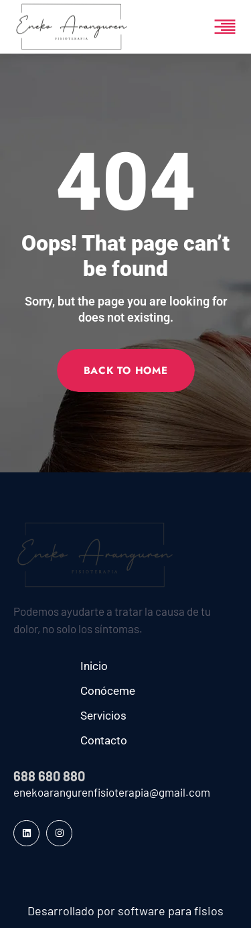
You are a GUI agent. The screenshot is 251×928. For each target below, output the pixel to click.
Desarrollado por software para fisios (125, 910)
